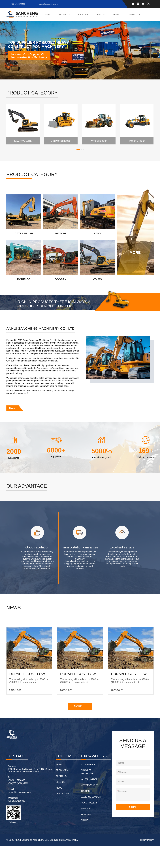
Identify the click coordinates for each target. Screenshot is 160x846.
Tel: (9, 777)
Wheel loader (89, 779)
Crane (84, 820)
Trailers (86, 814)
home (47, 14)
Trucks (85, 791)
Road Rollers (89, 803)
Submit (132, 807)
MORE (78, 706)
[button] (78, 149)
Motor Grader (89, 785)
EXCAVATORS (88, 764)
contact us (134, 14)
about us (83, 14)
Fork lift (86, 808)
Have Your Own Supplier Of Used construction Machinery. (28, 56)
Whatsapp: (13, 798)
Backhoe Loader (91, 797)
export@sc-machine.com (48, 4)
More (12, 408)
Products (64, 14)
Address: (12, 766)
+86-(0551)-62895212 (18, 783)
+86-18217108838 (18, 4)
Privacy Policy (146, 840)
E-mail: (11, 789)
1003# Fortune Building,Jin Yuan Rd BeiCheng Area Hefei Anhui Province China (30, 770)
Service (101, 14)
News (116, 14)
